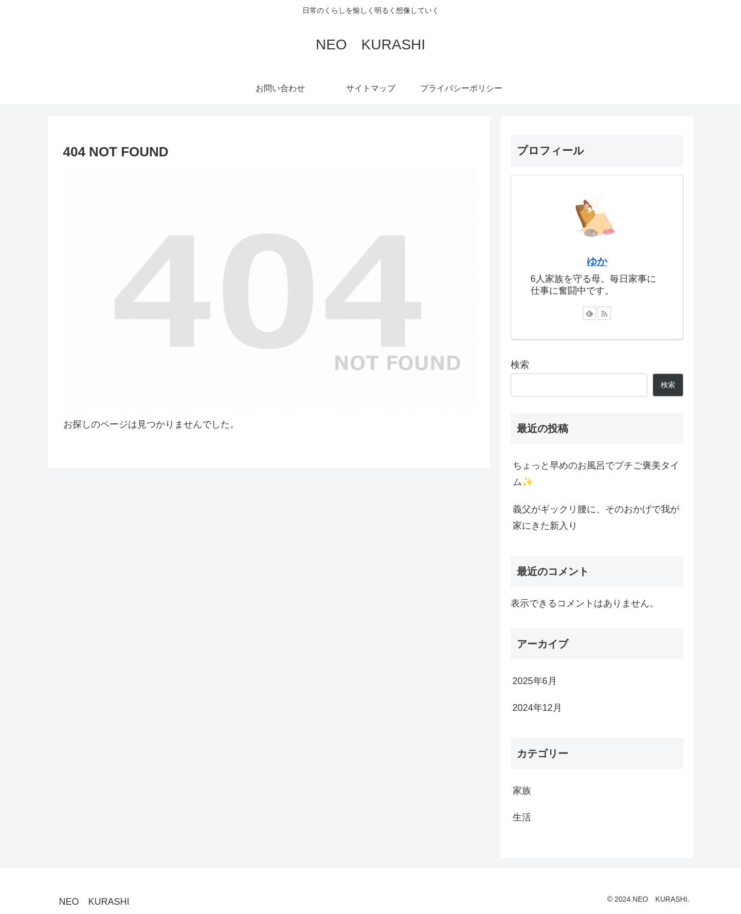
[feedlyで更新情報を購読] (589, 313)
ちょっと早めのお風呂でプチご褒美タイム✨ (596, 473)
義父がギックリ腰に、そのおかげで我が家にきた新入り (596, 517)
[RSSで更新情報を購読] (604, 313)
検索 (520, 365)
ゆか (597, 261)
